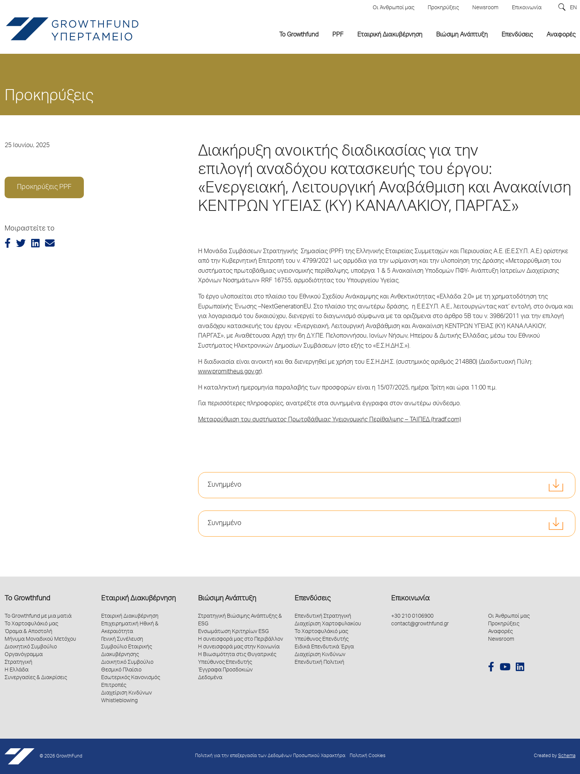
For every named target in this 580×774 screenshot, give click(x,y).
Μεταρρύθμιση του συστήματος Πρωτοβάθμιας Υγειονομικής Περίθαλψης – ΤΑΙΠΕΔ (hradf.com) (329, 420)
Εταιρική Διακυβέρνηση (138, 598)
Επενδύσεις (312, 598)
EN (573, 8)
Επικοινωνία (410, 598)
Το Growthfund (27, 598)
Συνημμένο (225, 485)
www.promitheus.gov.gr (229, 372)
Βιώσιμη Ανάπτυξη (227, 598)
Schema (566, 756)
